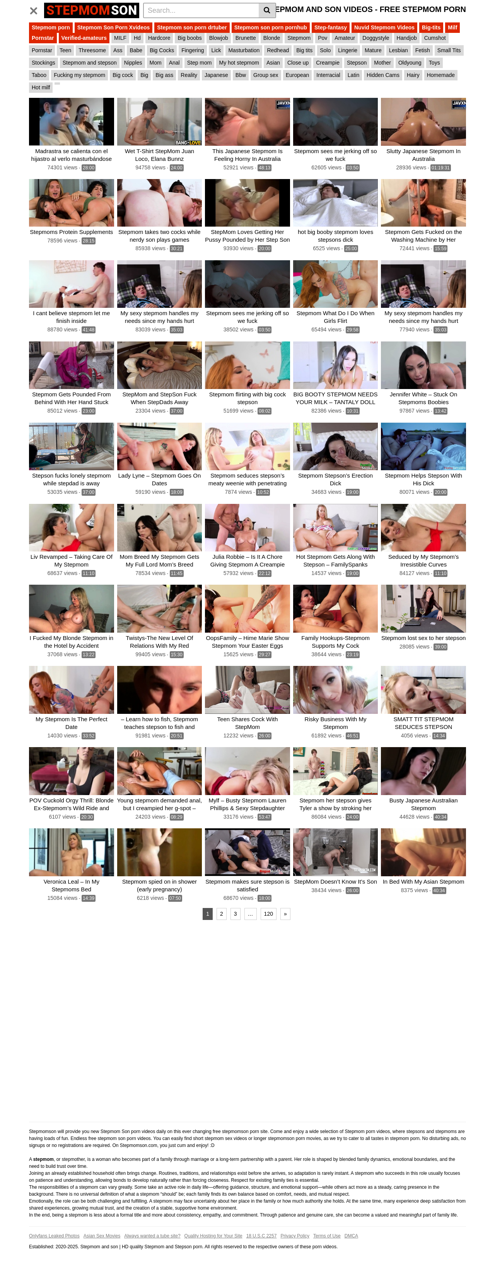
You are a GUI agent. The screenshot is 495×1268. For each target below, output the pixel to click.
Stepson (357, 63)
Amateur (345, 38)
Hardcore (159, 38)
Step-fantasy (330, 27)
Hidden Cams (383, 75)
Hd (137, 38)
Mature (373, 50)
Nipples (133, 63)
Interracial (328, 75)
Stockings (43, 63)
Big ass (164, 75)
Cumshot (435, 38)
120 (268, 914)
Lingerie (347, 50)
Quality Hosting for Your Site (213, 1236)
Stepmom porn (51, 27)
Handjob (407, 38)
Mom (156, 63)
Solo (325, 50)
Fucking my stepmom (79, 75)
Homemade (441, 75)
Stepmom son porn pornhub (270, 27)
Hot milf (41, 87)
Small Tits (449, 50)
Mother (382, 63)
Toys (434, 63)
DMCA (351, 1236)
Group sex (265, 75)
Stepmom (299, 38)
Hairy (413, 75)
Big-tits (431, 27)
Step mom (199, 63)
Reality (189, 75)
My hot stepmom (239, 63)
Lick (216, 50)
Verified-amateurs (84, 38)
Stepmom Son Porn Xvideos (113, 27)
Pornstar (43, 38)
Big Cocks (162, 50)
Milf (452, 27)
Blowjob (218, 38)
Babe (136, 50)
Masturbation (243, 50)
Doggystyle (375, 38)
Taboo (39, 75)
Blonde (271, 38)
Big (144, 75)
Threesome (92, 50)
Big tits (304, 50)
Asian (273, 63)
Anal (174, 63)
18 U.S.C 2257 (261, 1236)
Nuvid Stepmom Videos (384, 27)
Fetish (422, 50)
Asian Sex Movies (102, 1236)
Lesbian (398, 50)
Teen (65, 50)
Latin (353, 75)
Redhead (278, 50)
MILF (120, 38)
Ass (117, 50)
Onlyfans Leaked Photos (54, 1236)
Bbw (241, 75)
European (297, 75)
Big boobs (189, 38)
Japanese (216, 75)
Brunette (246, 38)
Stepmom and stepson (90, 63)
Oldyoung (410, 63)
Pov (322, 38)
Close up (298, 63)
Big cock (123, 75)
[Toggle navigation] (36, 9)
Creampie (328, 63)
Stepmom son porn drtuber (192, 27)
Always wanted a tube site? (152, 1236)
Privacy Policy (294, 1236)
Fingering (192, 50)
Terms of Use (327, 1236)
